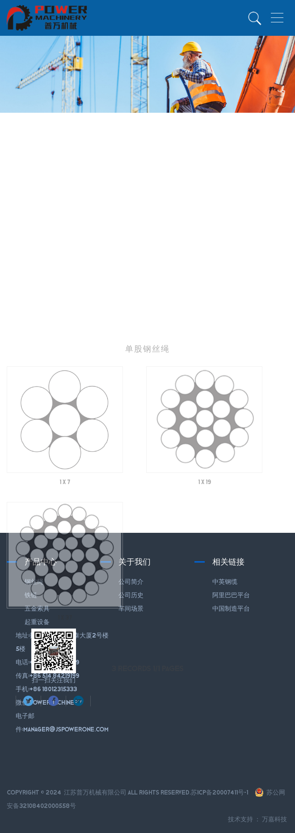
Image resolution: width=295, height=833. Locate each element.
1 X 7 (64, 500)
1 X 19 (204, 500)
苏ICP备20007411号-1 (219, 792)
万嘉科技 (274, 819)
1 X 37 (65, 636)
